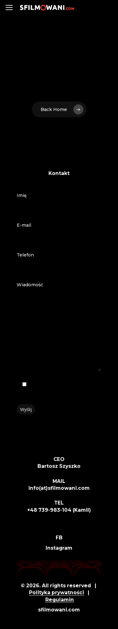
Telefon (59, 263)
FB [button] (59, 538)
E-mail (59, 233)
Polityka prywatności (56, 592)
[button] (9, 7)
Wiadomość (59, 328)
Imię (59, 203)
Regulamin (59, 600)
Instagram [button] (59, 548)
